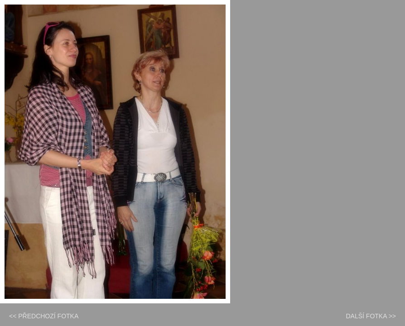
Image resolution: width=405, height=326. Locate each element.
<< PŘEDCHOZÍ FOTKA (43, 316)
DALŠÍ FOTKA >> (371, 316)
